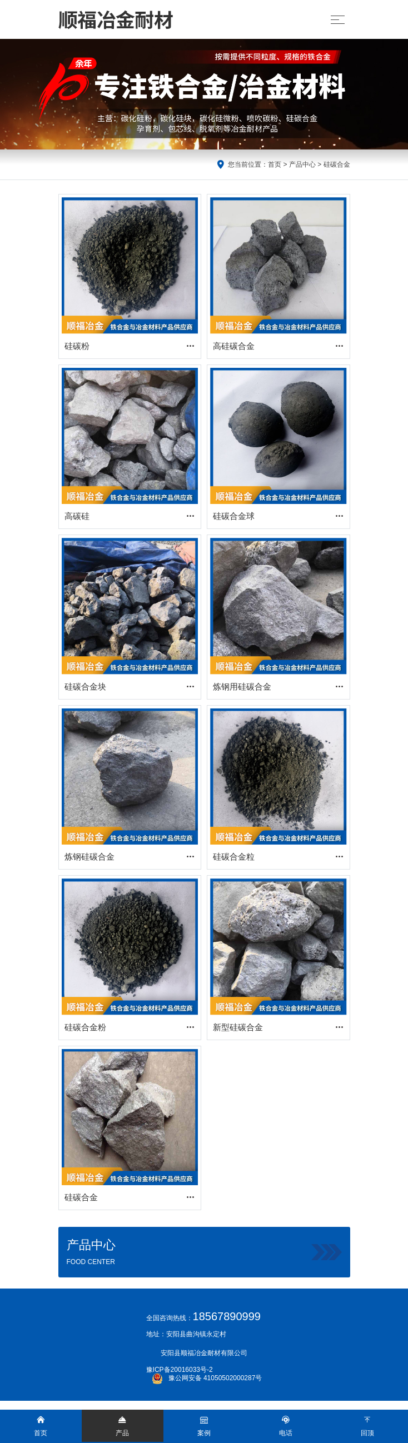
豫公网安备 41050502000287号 (207, 1378)
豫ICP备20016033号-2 (179, 1370)
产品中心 (302, 164)
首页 (274, 164)
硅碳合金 (337, 164)
